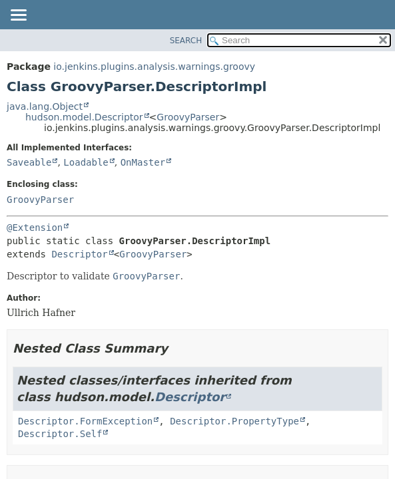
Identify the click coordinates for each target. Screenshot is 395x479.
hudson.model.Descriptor (84, 117)
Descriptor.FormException (85, 421)
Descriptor (79, 254)
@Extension (35, 227)
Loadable (85, 162)
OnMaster (143, 162)
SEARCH (186, 40)
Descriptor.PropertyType (234, 421)
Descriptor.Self (60, 433)
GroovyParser (188, 117)
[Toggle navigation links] (18, 16)
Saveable (29, 162)
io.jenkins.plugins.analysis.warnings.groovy (154, 66)
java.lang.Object (45, 106)
